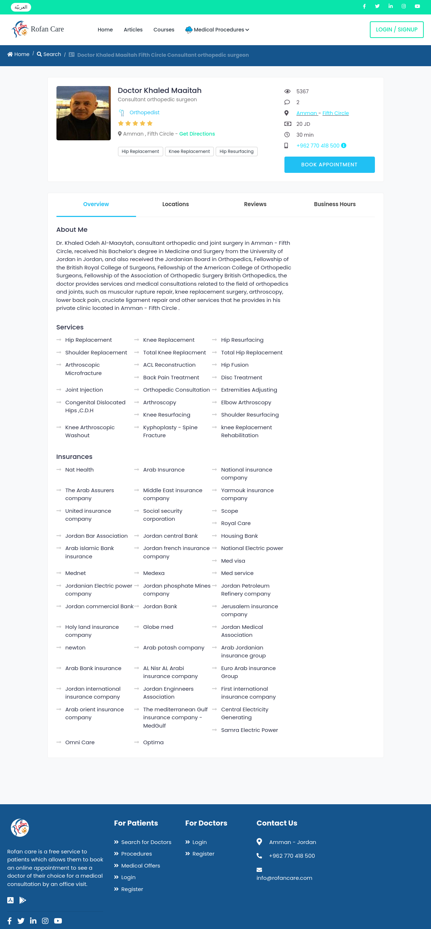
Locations (175, 204)
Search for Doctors (146, 842)
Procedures (136, 853)
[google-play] (22, 900)
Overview (96, 204)
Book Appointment (329, 164)
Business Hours (335, 204)
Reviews (255, 204)
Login (128, 877)
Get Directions (197, 133)
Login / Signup (397, 29)
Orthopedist (145, 112)
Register (132, 889)
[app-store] (10, 900)
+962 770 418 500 (324, 145)
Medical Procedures (217, 30)
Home (105, 29)
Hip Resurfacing (237, 151)
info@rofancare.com (284, 878)
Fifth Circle (335, 113)
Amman (307, 113)
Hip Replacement (140, 151)
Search (49, 54)
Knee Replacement (189, 151)
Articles (133, 29)
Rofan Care (37, 30)
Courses (163, 29)
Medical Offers (140, 865)
